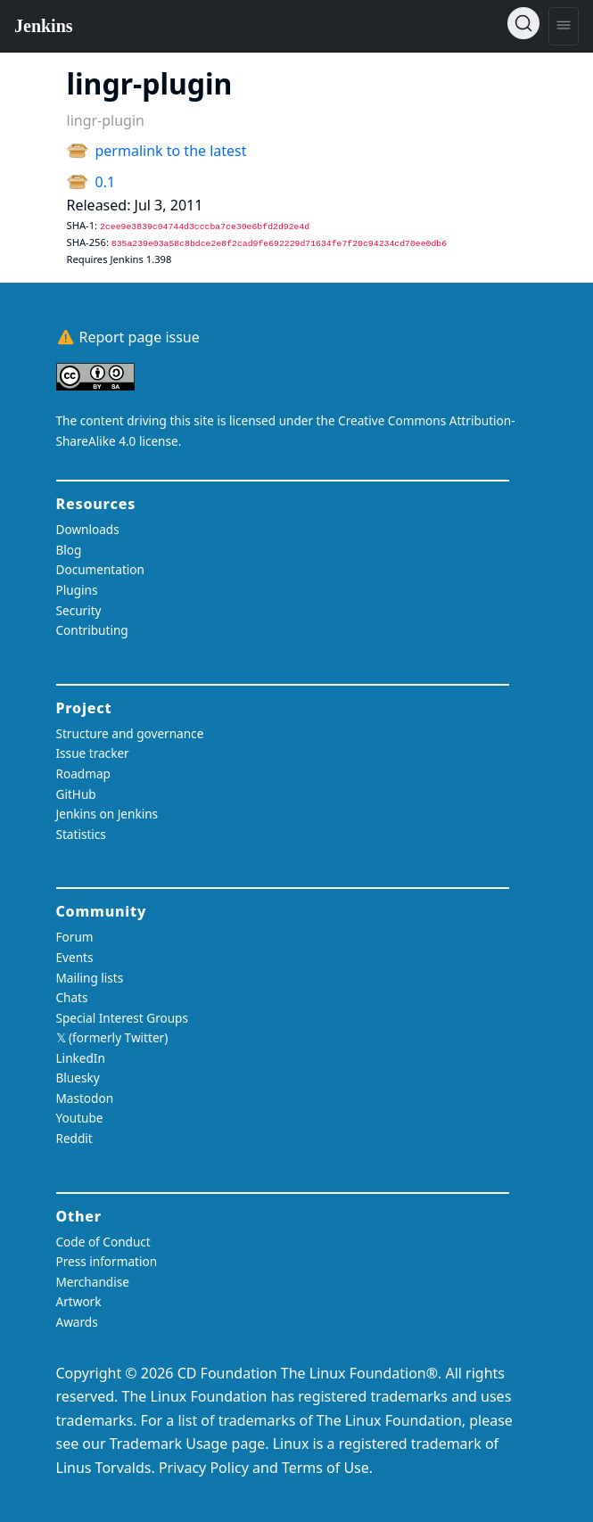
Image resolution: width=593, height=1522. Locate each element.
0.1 (105, 182)
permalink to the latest (171, 150)
